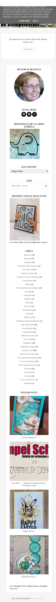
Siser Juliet (28, 339)
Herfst (28, 302)
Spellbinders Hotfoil (28, 347)
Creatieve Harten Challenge (28, 277)
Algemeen (28, 255)
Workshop (28, 383)
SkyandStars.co (37, 598)
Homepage (28, 49)
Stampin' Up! (27, 350)
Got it (35, 21)
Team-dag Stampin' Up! (28, 365)
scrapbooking (28, 332)
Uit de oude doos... (27, 379)
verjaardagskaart (29, 437)
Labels (27, 313)
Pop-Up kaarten (27, 324)
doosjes (28, 284)
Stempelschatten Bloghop (27, 358)
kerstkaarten (28, 310)
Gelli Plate (28, 295)
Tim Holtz (28, 372)
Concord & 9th (28, 269)
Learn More (24, 21)
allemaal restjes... (29, 576)
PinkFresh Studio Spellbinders (28, 321)
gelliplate (28, 299)
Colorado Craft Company (28, 266)
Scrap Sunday (27, 328)
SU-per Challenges (27, 361)
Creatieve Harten (28, 273)
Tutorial (27, 376)
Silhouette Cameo (28, 335)
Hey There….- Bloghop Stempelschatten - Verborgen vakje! (29, 484)
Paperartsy (28, 317)
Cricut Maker (27, 280)
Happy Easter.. (29, 531)
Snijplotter (27, 343)
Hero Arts (28, 306)
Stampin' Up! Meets (28, 354)
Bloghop (27, 258)
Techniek (27, 368)
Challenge (28, 262)
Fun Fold (28, 291)
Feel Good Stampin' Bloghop (27, 288)
